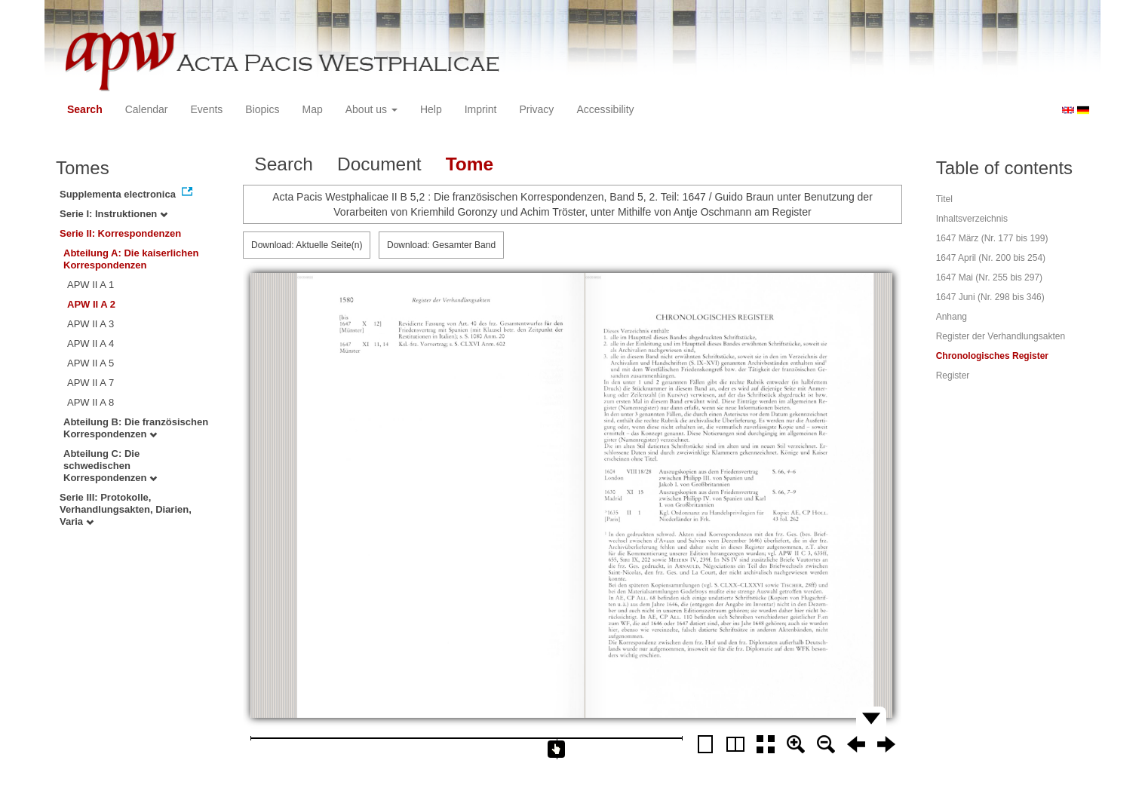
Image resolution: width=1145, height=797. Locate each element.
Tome (470, 164)
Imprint (481, 109)
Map (312, 109)
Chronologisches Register (992, 356)
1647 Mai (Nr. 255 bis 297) (989, 277)
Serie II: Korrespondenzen (120, 233)
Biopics (262, 109)
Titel (944, 199)
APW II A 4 (90, 343)
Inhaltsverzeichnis (972, 218)
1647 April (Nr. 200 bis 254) (990, 258)
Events (207, 109)
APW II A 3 (90, 324)
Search (85, 109)
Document (379, 164)
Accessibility (605, 109)
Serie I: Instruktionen (113, 213)
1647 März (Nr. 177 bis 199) (992, 238)
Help (431, 109)
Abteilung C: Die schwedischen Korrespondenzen (110, 465)
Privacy (536, 109)
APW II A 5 (90, 363)
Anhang (951, 316)
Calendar (146, 109)
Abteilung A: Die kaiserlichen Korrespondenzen (130, 259)
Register (953, 375)
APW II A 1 (90, 284)
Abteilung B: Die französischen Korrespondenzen (135, 428)
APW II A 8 (90, 402)
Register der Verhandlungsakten (1000, 336)
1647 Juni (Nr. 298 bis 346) (990, 297)
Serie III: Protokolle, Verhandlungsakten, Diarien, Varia (126, 509)
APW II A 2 (91, 304)
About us (371, 109)
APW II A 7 (90, 382)
